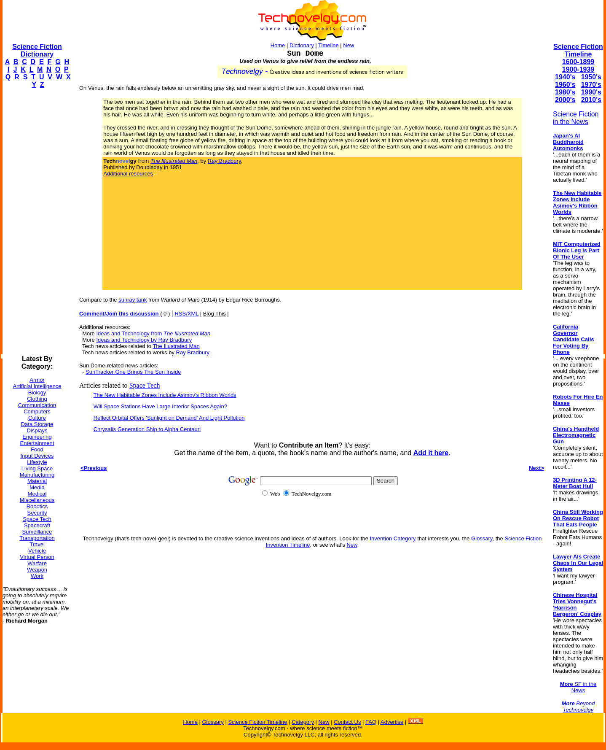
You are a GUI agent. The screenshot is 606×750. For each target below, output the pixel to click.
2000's (565, 99)
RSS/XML (186, 313)
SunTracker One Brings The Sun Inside (133, 372)
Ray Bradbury (224, 161)
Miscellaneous (37, 500)
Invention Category (393, 538)
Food (37, 449)
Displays (37, 430)
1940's (565, 77)
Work (37, 576)
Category (303, 722)
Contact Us (347, 722)
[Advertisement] (36, 221)
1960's (565, 84)
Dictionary (302, 45)
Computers (37, 411)
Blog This (214, 313)
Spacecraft (37, 525)
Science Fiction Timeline (578, 50)
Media (36, 487)
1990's (591, 92)
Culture (37, 418)
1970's (591, 84)
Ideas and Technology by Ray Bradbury (144, 340)
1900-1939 (578, 69)
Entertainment (37, 443)
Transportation (36, 538)
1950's (591, 77)
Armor (36, 380)
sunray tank (132, 300)
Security (37, 513)
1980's (565, 92)
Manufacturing (37, 475)
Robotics (37, 506)
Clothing (37, 399)
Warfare (37, 563)
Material (37, 481)
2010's (591, 99)
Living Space (37, 468)
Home (278, 45)
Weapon (37, 570)
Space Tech (37, 519)
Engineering (36, 437)
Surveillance (37, 532)
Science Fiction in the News (576, 118)
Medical (37, 494)
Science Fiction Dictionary (37, 50)
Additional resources (128, 173)
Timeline (328, 45)
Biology (37, 392)
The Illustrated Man (176, 346)
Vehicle (37, 551)
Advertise (392, 722)
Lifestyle (37, 462)
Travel (37, 544)
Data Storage (37, 424)
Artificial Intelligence (37, 386)
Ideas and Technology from (153, 333)
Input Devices (37, 456)
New (348, 45)
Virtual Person (37, 557)
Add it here (431, 452)
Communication (37, 405)
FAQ (370, 722)
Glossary (481, 538)
